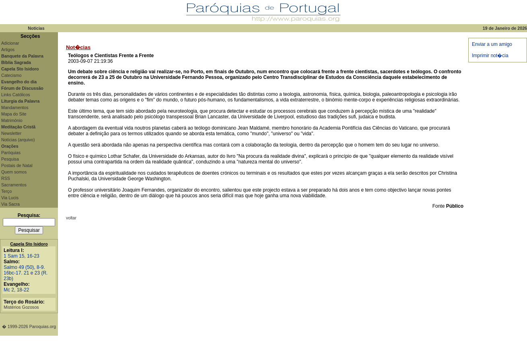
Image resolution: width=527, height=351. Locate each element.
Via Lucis (10, 197)
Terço (6, 191)
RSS (5, 178)
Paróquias (11, 152)
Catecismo (11, 75)
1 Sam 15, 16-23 (21, 256)
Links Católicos (15, 94)
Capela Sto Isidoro (29, 244)
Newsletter (11, 133)
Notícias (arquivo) (18, 139)
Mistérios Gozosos (21, 307)
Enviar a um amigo (492, 44)
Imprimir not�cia (490, 55)
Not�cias (78, 47)
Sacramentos (14, 184)
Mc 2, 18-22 (16, 290)
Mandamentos (15, 107)
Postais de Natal (17, 165)
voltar (71, 217)
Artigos (7, 49)
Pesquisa (10, 159)
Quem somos (14, 171)
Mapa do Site (14, 113)
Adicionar (10, 43)
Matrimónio (12, 120)
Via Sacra (10, 204)
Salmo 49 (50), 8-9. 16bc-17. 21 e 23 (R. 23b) (25, 272)
